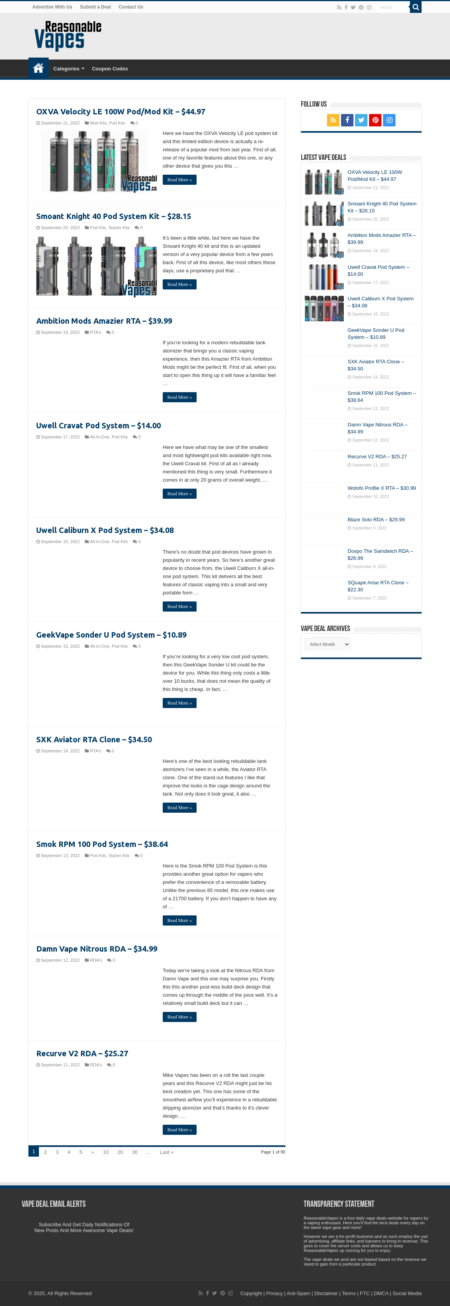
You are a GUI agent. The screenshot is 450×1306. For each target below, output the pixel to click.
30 (134, 1152)
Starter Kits (119, 227)
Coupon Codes (110, 69)
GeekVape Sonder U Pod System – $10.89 (111, 634)
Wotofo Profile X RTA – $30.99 (382, 488)
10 (105, 1152)
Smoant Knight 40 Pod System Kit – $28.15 (113, 216)
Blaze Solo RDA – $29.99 (376, 519)
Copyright (251, 1293)
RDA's (96, 960)
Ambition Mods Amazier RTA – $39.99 (104, 320)
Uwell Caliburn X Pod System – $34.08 (105, 530)
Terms (349, 1293)
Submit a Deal (95, 7)
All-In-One (99, 437)
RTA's (95, 332)
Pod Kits (117, 123)
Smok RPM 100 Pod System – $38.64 (102, 844)
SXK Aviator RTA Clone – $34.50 (94, 739)
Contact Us (131, 7)
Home (38, 68)
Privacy (274, 1293)
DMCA (381, 1293)
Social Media (407, 1293)
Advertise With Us (52, 7)
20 (120, 1152)
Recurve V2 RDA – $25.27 (82, 1053)
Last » (167, 1152)
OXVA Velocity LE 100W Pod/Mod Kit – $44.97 (120, 111)
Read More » (179, 179)
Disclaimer (326, 1293)
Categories (66, 69)
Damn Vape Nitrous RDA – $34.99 (96, 948)
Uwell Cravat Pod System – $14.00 (98, 425)
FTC (365, 1293)
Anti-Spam (298, 1293)
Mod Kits (98, 123)
